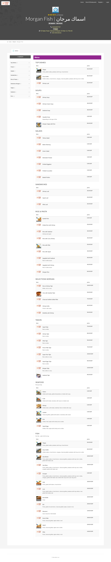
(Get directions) (56, 32)
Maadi (56, 29)
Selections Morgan (16, 83)
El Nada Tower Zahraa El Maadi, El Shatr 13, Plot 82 (56, 30)
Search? (20, 56)
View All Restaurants (91, 2)
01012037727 (56, 27)
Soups (13, 66)
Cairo (10, 41)
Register (101, 2)
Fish (13, 96)
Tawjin (13, 87)
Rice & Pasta (15, 79)
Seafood (13, 92)
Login (107, 2)
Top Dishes (14, 62)
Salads (13, 71)
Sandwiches (14, 75)
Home (82, 2)
